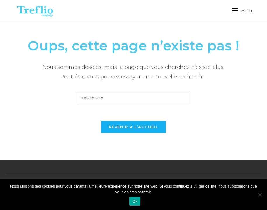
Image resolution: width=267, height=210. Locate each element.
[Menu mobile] (243, 10)
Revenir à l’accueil (133, 127)
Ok (134, 201)
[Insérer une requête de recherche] (133, 97)
